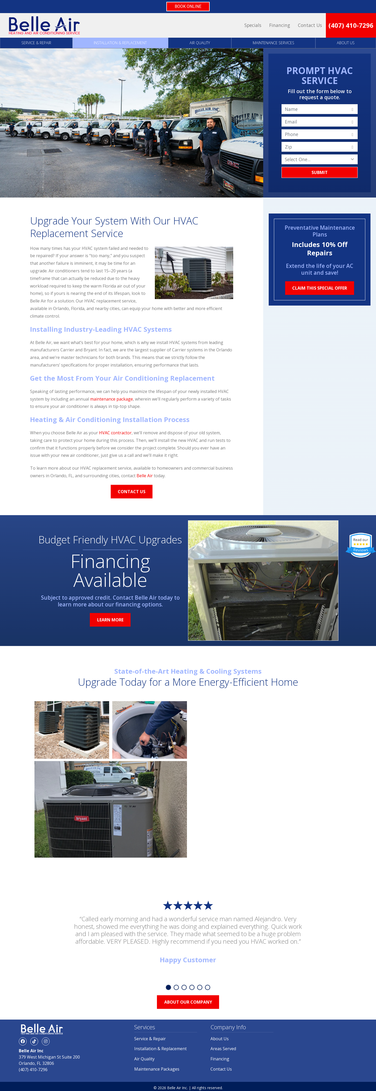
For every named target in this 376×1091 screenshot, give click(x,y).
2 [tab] (176, 987)
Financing (279, 25)
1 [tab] (168, 987)
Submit (320, 172)
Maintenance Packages (156, 1069)
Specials (252, 25)
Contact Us (310, 25)
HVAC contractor (115, 433)
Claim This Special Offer (319, 288)
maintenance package (111, 399)
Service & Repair (36, 42)
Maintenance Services (273, 42)
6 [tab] (207, 987)
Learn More (110, 620)
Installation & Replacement (120, 42)
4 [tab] (192, 987)
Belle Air (145, 476)
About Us (346, 42)
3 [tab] (184, 987)
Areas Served (223, 1048)
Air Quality (200, 42)
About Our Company (188, 1002)
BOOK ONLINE (188, 6)
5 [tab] (200, 987)
